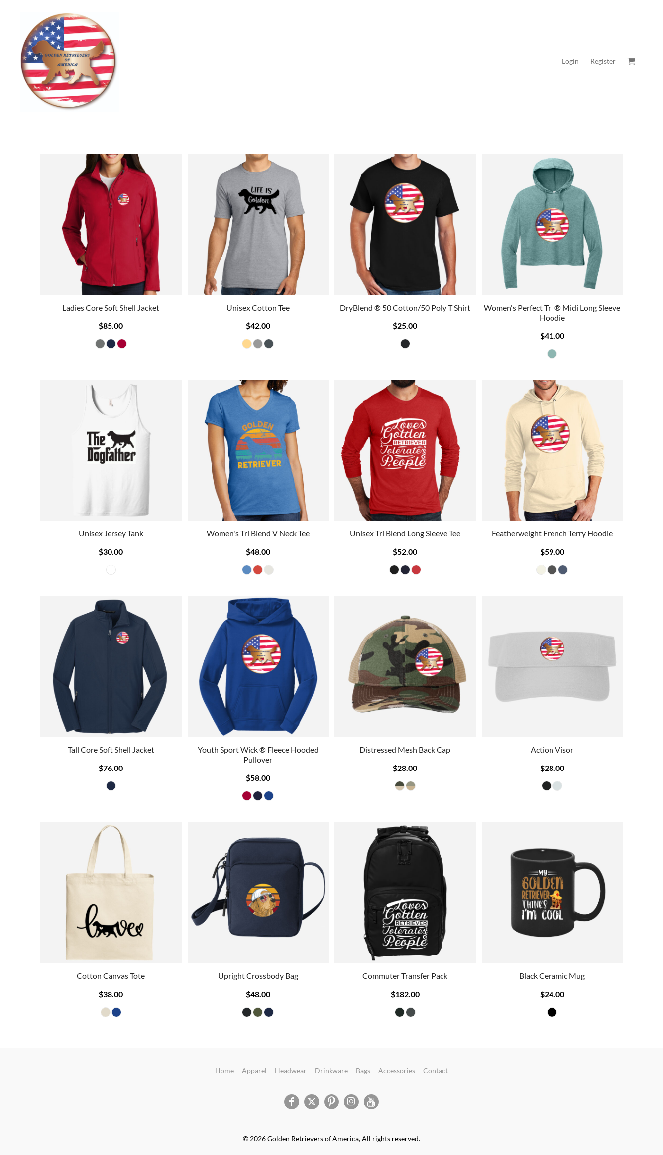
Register (603, 61)
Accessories (396, 1070)
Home (224, 1070)
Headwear (291, 1070)
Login (570, 61)
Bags (363, 1070)
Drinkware (331, 1070)
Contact (435, 1070)
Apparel (254, 1070)
